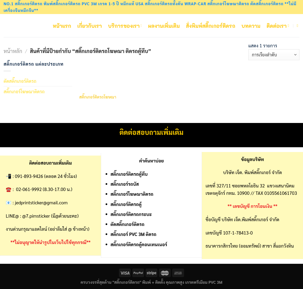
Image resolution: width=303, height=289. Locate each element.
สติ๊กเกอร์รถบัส (125, 184)
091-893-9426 (29, 176)
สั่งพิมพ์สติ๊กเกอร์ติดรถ (210, 26)
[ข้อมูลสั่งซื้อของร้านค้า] (273, 54)
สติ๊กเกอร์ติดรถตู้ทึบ (129, 174)
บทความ (250, 26)
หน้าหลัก (13, 50)
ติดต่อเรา (277, 26)
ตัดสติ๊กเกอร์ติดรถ (20, 81)
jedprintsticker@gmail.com (41, 202)
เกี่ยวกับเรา (89, 26)
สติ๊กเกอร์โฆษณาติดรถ (24, 91)
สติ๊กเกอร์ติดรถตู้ (126, 204)
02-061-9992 (29, 189)
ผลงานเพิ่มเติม (164, 26)
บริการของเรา (125, 26)
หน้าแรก (62, 26)
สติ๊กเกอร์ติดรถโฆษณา (97, 96)
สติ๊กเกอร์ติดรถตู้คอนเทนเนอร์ (139, 244)
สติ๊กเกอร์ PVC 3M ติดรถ (133, 234)
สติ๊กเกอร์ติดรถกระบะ (131, 214)
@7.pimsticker (36, 216)
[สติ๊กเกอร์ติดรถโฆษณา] (99, 75)
